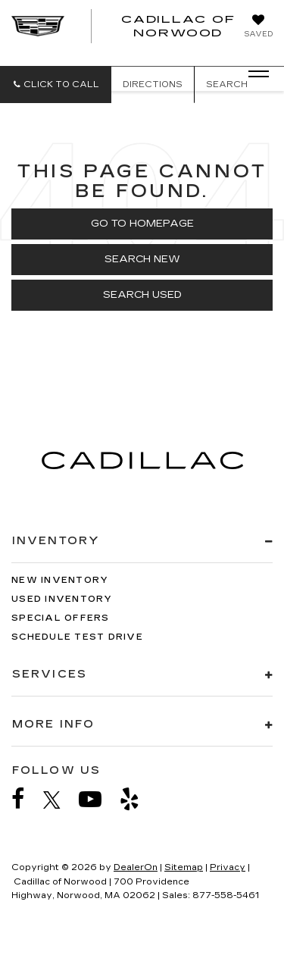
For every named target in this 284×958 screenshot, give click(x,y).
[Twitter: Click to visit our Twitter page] (59, 799)
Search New (142, 259)
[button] (55, 84)
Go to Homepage (142, 224)
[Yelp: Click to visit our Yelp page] (137, 799)
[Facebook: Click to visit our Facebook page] (25, 799)
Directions (153, 84)
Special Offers (60, 618)
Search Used (142, 295)
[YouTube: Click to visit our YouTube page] (98, 799)
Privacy (227, 867)
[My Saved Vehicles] (258, 27)
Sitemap (183, 867)
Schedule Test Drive (77, 637)
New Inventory (59, 580)
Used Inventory (62, 599)
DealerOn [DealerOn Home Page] (136, 867)
